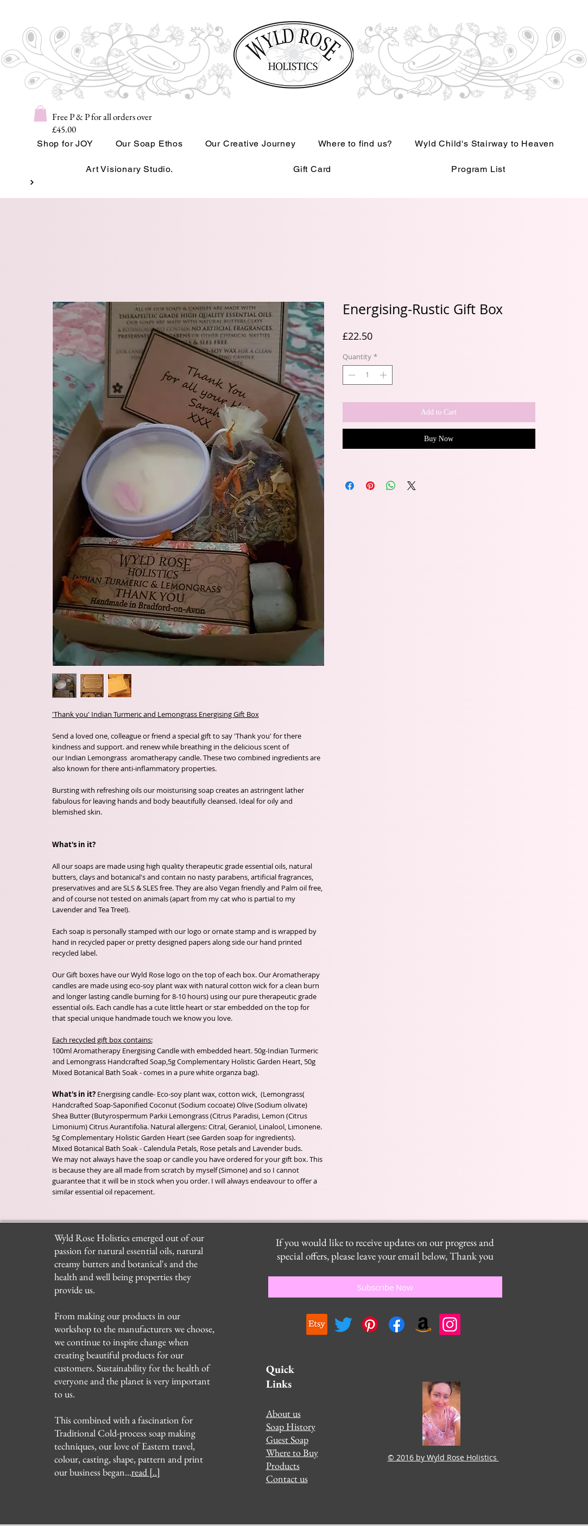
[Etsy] (316, 1324)
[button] (40, 113)
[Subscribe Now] (385, 1287)
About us (283, 1413)
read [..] (145, 1472)
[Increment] (384, 375)
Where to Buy (292, 1452)
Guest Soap (287, 1439)
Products (283, 1465)
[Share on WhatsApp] (390, 485)
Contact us (287, 1478)
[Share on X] (411, 485)
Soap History (290, 1426)
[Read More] (279, 182)
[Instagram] (449, 1324)
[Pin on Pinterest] (370, 485)
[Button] (31, 182)
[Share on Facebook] (349, 485)
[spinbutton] (367, 375)
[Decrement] (350, 375)
